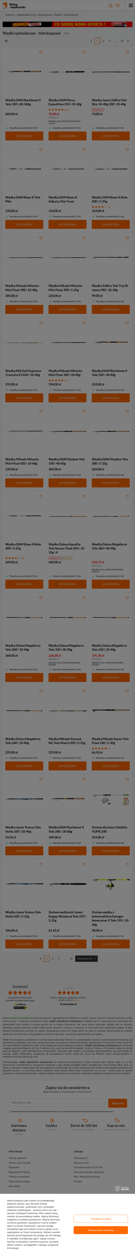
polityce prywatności (31, 1219)
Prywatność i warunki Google (38, 1226)
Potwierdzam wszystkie (101, 1230)
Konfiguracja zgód (101, 1218)
